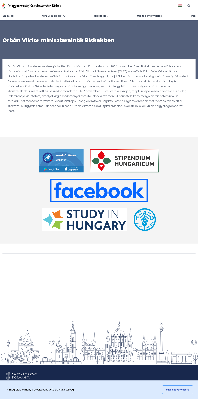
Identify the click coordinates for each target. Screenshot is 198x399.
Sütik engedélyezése (177, 389)
